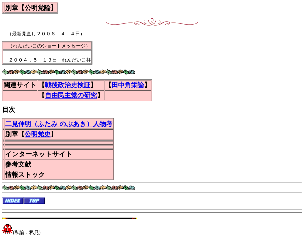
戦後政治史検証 (67, 85)
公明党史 (38, 134)
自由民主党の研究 (71, 95)
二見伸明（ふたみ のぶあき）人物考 (58, 123)
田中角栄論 (128, 85)
